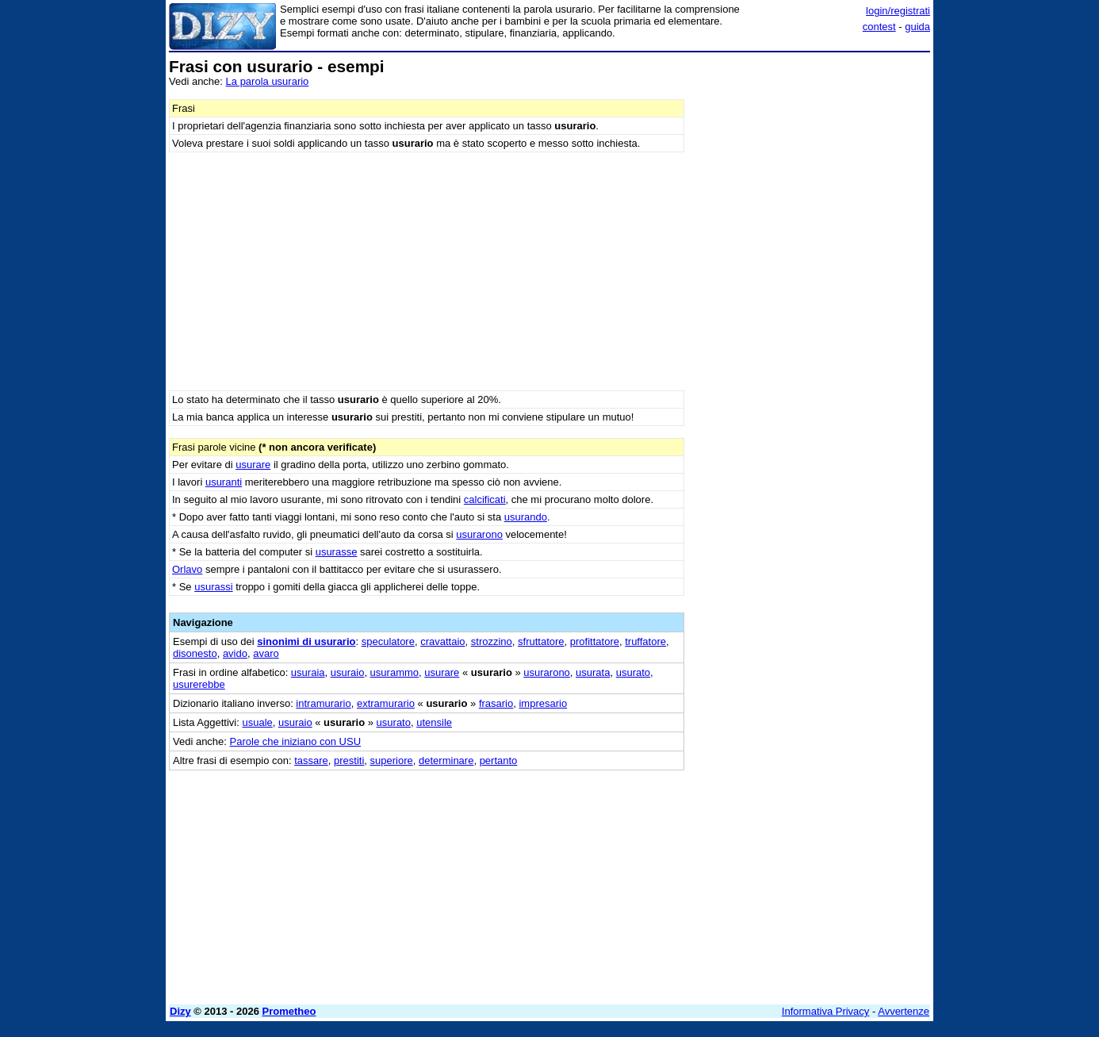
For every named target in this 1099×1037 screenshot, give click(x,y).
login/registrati (898, 11)
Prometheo (289, 1011)
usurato (633, 672)
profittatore (594, 641)
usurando (525, 517)
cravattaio (442, 641)
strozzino (491, 641)
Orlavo (187, 569)
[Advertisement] (811, 296)
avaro (266, 653)
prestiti (349, 760)
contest (879, 27)
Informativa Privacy (826, 1011)
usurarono (479, 534)
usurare (253, 464)
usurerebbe (199, 684)
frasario (496, 703)
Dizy (180, 1011)
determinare (446, 760)
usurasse (337, 552)
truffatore (645, 641)
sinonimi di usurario (306, 641)
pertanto (499, 760)
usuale (257, 722)
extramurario (386, 703)
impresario (543, 703)
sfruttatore (541, 641)
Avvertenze (903, 1011)
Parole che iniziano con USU (295, 741)
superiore (391, 760)
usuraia (308, 672)
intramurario (323, 703)
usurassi (213, 587)
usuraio (348, 672)
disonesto (195, 653)
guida (917, 27)
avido (235, 653)
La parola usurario (267, 81)
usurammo (394, 672)
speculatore (388, 641)
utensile (434, 722)
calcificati (485, 499)
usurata (593, 672)
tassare (311, 760)
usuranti (223, 482)
